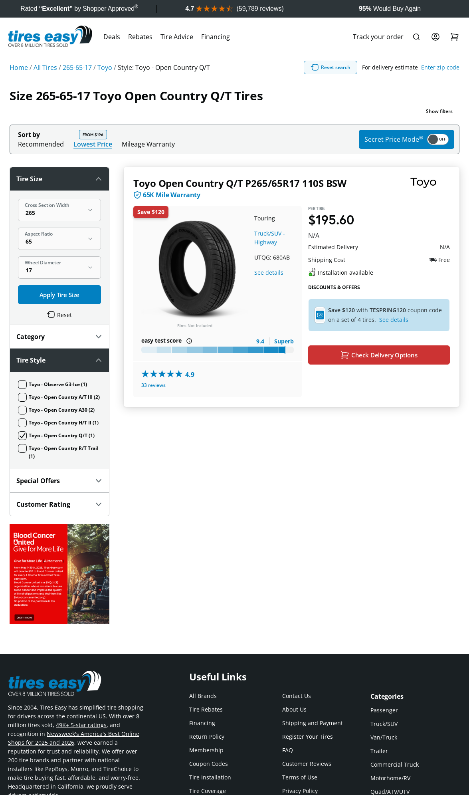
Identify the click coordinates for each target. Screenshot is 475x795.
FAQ (287, 750)
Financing (215, 36)
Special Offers (59, 480)
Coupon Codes (208, 763)
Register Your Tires (307, 736)
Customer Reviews (306, 763)
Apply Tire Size (60, 295)
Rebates (140, 36)
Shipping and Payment (312, 723)
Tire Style (59, 360)
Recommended (41, 144)
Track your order (378, 36)
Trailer (379, 751)
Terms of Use (299, 777)
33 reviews (153, 385)
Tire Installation (210, 777)
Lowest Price (92, 144)
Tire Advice (176, 36)
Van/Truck (383, 737)
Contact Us (296, 696)
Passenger (384, 710)
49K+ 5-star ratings (81, 725)
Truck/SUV (384, 724)
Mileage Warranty (148, 144)
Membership (206, 750)
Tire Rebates (206, 709)
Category (59, 336)
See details (268, 272)
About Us (294, 709)
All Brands (203, 696)
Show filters (439, 111)
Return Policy (206, 736)
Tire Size (59, 178)
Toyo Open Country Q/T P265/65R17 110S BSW (239, 183)
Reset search (330, 67)
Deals (111, 36)
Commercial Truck (394, 764)
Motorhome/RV (390, 778)
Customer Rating (59, 504)
